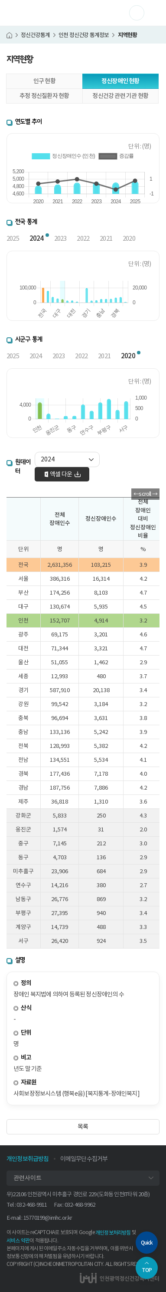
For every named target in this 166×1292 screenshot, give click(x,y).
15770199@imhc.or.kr (47, 1217)
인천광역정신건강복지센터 (43, 13)
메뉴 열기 (152, 13)
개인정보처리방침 (113, 1232)
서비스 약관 (18, 1240)
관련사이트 (27, 1178)
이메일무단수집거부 (84, 1159)
